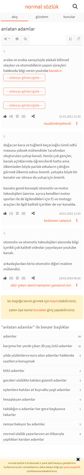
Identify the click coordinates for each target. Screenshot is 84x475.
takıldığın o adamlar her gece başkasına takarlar (34, 411)
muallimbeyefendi (57, 123)
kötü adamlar (13, 370)
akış (15, 16)
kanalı (54, 70)
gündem (42, 16)
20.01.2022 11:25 (70, 213)
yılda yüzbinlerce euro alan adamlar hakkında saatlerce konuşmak (38, 358)
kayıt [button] (53, 301)
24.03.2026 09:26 (70, 278)
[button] (33, 116)
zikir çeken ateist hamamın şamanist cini (41, 285)
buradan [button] (39, 310)
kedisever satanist (57, 220)
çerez (67, 467)
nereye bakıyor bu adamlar (24, 424)
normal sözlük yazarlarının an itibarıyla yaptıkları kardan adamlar (33, 436)
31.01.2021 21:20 (70, 116)
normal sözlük (42, 7)
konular (69, 16)
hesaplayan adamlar (19, 399)
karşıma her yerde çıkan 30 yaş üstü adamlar (37, 345)
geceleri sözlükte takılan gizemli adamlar (35, 380)
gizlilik (76, 467)
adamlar (10, 336)
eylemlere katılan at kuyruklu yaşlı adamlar (36, 389)
